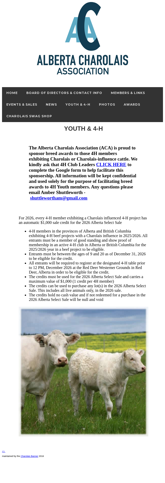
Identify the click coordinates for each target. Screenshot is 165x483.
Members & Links (128, 93)
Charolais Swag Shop (29, 116)
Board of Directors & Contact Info (64, 93)
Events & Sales (21, 104)
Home (12, 93)
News (51, 104)
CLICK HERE (111, 164)
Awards (132, 104)
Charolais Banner (29, 456)
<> (3, 451)
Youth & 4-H (78, 104)
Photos (107, 104)
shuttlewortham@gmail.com (59, 198)
